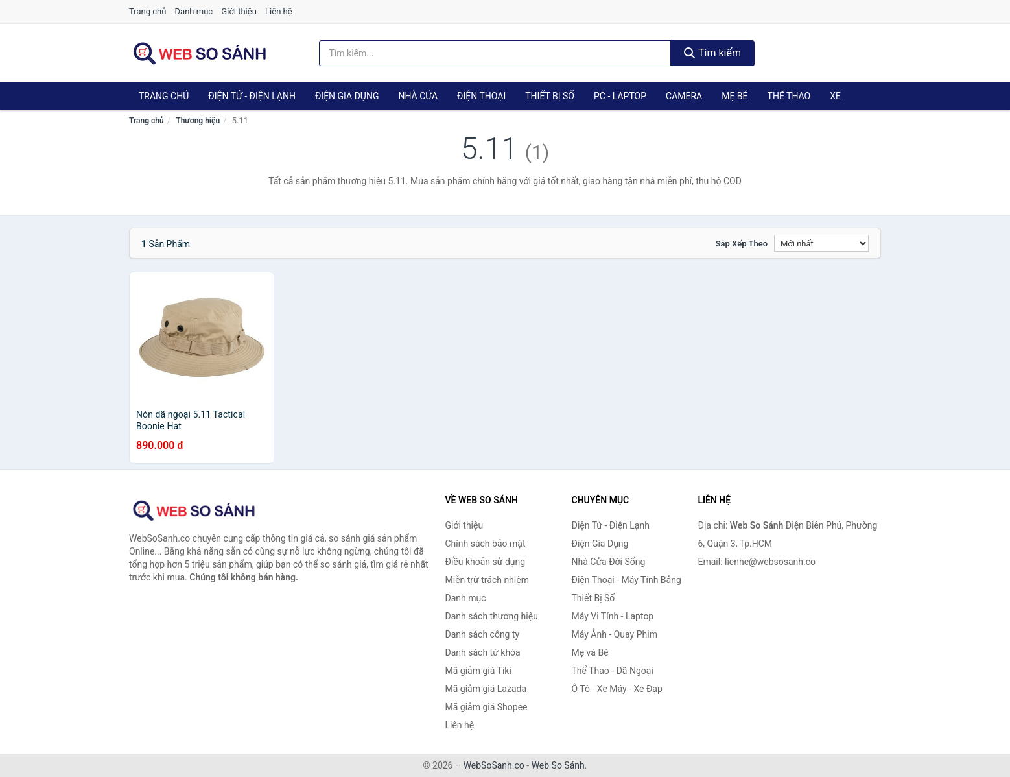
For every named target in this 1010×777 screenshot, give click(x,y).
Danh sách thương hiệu (491, 616)
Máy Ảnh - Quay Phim (614, 634)
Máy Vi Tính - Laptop (613, 616)
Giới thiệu (238, 11)
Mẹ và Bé (590, 652)
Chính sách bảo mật (485, 543)
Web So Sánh (558, 765)
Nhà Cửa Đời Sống (609, 561)
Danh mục (194, 11)
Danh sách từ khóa (483, 652)
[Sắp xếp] (821, 243)
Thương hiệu (198, 120)
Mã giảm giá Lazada (486, 689)
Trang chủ (147, 11)
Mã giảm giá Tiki (478, 670)
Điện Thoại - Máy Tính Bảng (626, 580)
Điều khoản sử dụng (485, 561)
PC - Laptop (620, 96)
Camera (684, 96)
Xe (835, 96)
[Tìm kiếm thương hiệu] (495, 53)
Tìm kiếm (712, 53)
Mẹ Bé (734, 96)
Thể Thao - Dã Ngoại (612, 670)
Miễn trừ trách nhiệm (487, 580)
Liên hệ (278, 11)
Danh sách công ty (482, 634)
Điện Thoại (481, 96)
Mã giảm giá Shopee (486, 707)
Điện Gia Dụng (347, 96)
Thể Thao (789, 96)
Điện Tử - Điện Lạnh (252, 96)
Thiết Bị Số (549, 96)
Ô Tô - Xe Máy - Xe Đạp (617, 689)
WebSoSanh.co (494, 765)
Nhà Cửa (418, 96)
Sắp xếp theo (742, 243)
